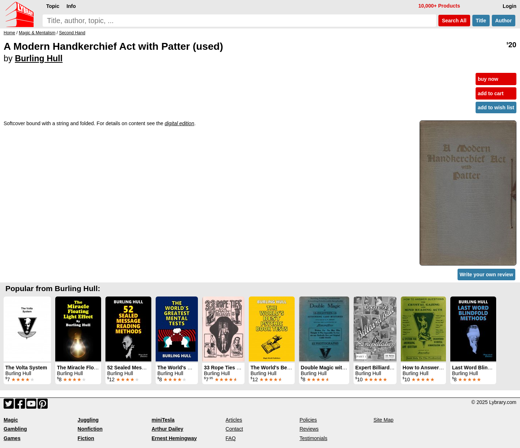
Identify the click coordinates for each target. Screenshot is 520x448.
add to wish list (496, 107)
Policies (308, 420)
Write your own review (486, 274)
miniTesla (163, 420)
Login (509, 6)
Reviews (308, 429)
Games (12, 438)
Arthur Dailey (167, 429)
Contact (234, 429)
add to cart (491, 93)
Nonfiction (90, 429)
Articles (234, 420)
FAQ (231, 438)
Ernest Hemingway (174, 438)
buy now (488, 79)
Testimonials (313, 438)
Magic (11, 420)
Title (481, 20)
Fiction (86, 438)
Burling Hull (38, 58)
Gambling (15, 429)
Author (503, 20)
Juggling (88, 420)
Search (454, 20)
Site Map (383, 420)
